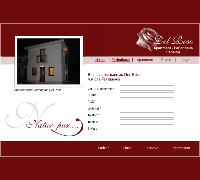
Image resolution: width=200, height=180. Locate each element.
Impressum (181, 148)
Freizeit (103, 148)
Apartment (145, 60)
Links (127, 148)
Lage (185, 60)
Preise (166, 60)
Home (100, 60)
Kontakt (152, 148)
